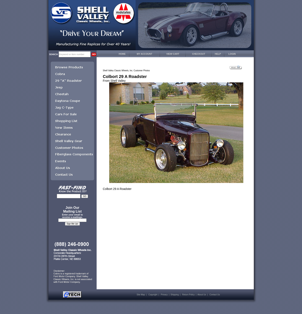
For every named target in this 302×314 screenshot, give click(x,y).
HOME (122, 54)
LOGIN (232, 54)
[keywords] (75, 54)
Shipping (175, 294)
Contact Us (215, 294)
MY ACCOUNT (144, 54)
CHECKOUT (198, 54)
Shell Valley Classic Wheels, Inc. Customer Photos (126, 70)
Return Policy (188, 294)
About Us (201, 294)
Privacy (164, 294)
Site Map (141, 294)
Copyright (152, 294)
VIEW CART (172, 54)
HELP (218, 54)
